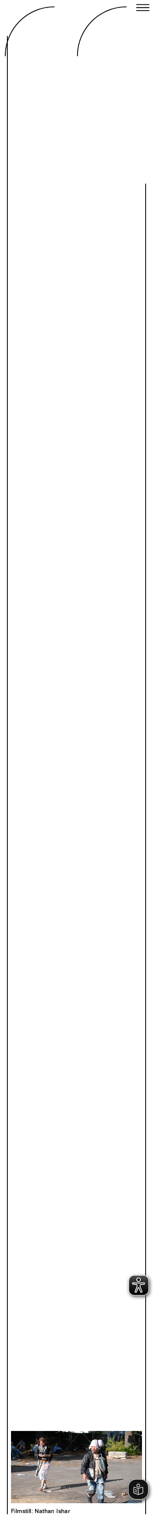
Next (105, 1458)
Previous (47, 1458)
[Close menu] (142, 8)
